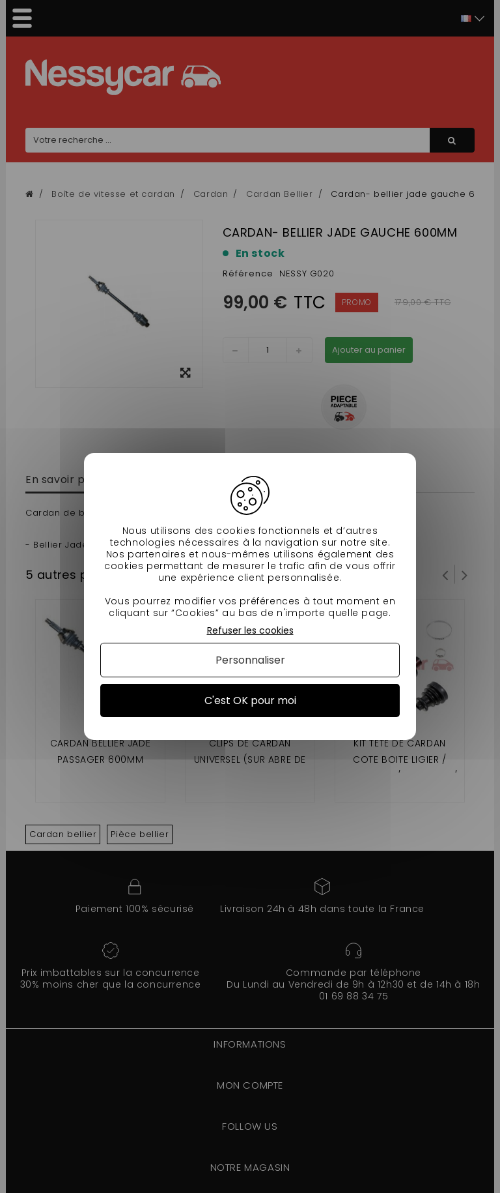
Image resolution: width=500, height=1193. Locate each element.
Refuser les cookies (250, 630)
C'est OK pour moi (250, 700)
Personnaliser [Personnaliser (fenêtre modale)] (250, 660)
